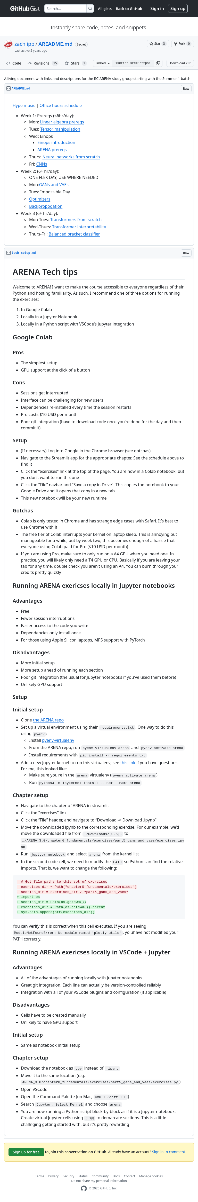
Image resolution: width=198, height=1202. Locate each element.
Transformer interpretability (79, 227)
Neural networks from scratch (71, 157)
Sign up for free (26, 1152)
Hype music (24, 105)
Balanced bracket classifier (74, 234)
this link (127, 762)
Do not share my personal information (99, 1181)
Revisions (43, 63)
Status (82, 1176)
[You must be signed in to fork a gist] (182, 43)
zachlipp (24, 43)
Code (13, 63)
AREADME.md (55, 43)
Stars (76, 63)
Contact (129, 1176)
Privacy (53, 1176)
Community (100, 1176)
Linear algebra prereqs (62, 122)
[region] (99, 170)
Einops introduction (56, 142)
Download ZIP (180, 63)
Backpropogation (45, 206)
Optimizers (39, 199)
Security (68, 1176)
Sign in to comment (168, 1151)
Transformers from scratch (76, 219)
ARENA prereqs (52, 149)
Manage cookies (151, 1176)
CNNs (41, 164)
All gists (105, 8)
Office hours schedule (61, 105)
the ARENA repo (48, 720)
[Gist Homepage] (25, 8)
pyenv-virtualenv (58, 740)
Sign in (157, 8)
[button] (158, 63)
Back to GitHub (129, 8)
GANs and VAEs (53, 184)
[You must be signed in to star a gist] (158, 43)
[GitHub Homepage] (84, 1188)
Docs (116, 1176)
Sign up (177, 8)
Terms (39, 1176)
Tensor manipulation (60, 129)
